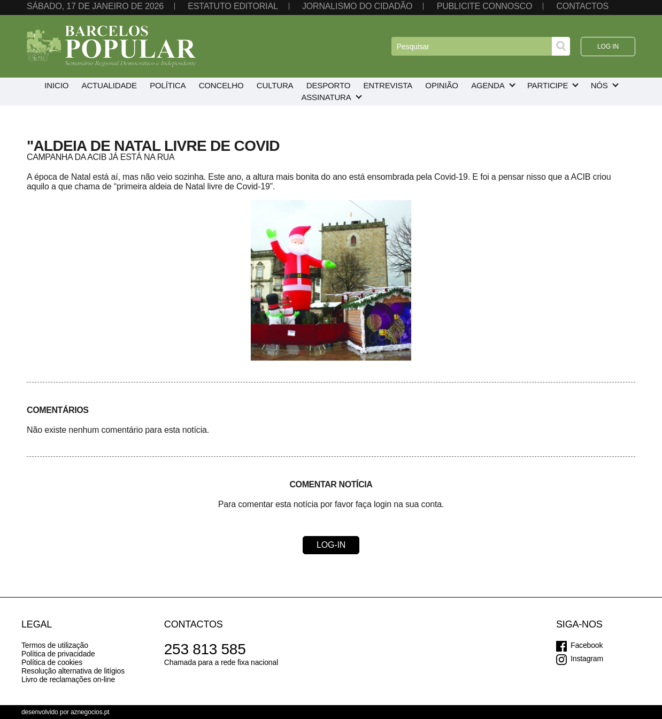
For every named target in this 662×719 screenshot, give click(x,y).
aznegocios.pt (90, 712)
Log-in (331, 544)
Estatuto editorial (233, 6)
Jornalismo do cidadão (357, 6)
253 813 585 (205, 649)
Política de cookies (51, 662)
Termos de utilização (54, 645)
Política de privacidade (58, 653)
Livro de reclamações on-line (68, 679)
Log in (608, 46)
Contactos (582, 6)
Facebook (587, 645)
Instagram (587, 658)
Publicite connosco (484, 6)
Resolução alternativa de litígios (73, 671)
